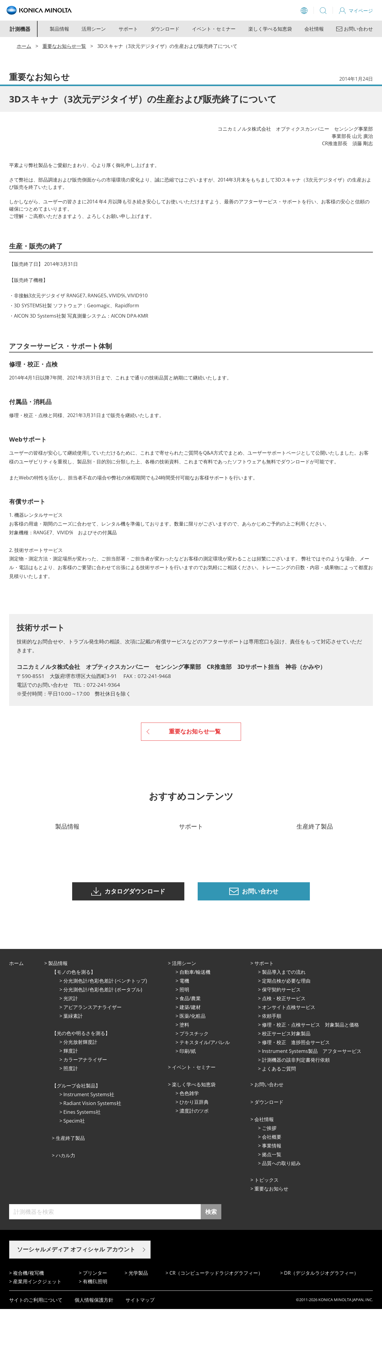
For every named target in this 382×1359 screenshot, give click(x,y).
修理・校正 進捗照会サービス (296, 1092)
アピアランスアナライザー (92, 1057)
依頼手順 (271, 1066)
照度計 (70, 1118)
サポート (128, 28)
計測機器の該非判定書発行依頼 (296, 1110)
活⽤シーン (184, 1013)
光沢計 (70, 1048)
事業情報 (271, 1195)
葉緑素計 (73, 1066)
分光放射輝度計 (80, 1092)
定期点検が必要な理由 (286, 1030)
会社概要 (271, 1187)
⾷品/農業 (190, 1048)
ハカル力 (65, 1205)
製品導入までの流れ (284, 1022)
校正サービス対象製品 (286, 1083)
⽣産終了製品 (70, 1188)
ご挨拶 (269, 1178)
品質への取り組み (281, 1213)
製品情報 (59, 28)
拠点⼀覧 (271, 1204)
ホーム (24, 46)
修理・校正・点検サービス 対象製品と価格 (310, 1074)
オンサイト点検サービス (288, 1057)
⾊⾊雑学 (189, 1143)
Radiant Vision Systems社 (92, 1153)
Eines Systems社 (82, 1162)
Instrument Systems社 (88, 1144)
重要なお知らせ (271, 1238)
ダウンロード (164, 28)
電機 (184, 1030)
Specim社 (74, 1170)
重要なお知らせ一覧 (64, 46)
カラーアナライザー (85, 1109)
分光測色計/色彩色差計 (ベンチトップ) (105, 1030)
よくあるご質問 (279, 1118)
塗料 (184, 1074)
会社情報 (314, 28)
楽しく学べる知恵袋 (270, 28)
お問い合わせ (268, 1134)
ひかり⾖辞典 (194, 1152)
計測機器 (20, 28)
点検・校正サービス (284, 1048)
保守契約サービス (281, 1039)
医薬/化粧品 (192, 1066)
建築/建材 (190, 1057)
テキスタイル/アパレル (204, 1092)
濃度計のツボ (194, 1160)
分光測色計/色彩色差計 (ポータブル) (102, 1039)
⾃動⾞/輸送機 (194, 1022)
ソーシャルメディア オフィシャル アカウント (76, 1299)
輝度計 (70, 1100)
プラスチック (194, 1083)
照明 (184, 1039)
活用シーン (94, 28)
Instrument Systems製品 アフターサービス (311, 1101)
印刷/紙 (187, 1101)
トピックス (266, 1230)
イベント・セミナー (214, 28)
